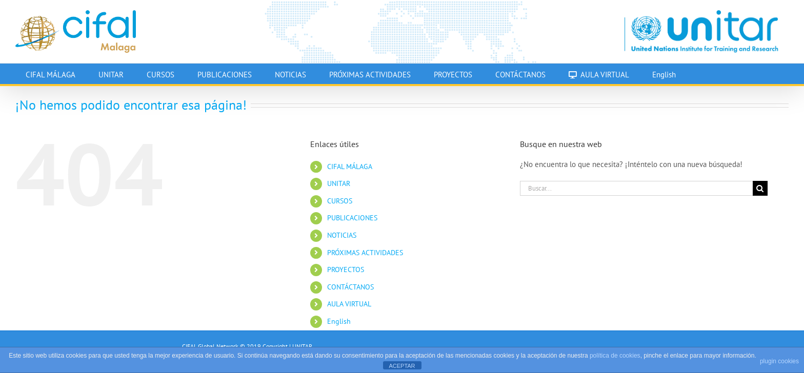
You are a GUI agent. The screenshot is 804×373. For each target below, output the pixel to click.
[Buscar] (760, 188)
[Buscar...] (636, 188)
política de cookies (615, 355)
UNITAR (338, 183)
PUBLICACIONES (352, 217)
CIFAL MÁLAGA (349, 166)
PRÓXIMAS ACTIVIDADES (365, 252)
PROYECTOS (345, 269)
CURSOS (339, 200)
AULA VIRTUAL (349, 303)
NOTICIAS (341, 235)
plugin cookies (779, 361)
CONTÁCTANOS (350, 287)
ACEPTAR (402, 366)
